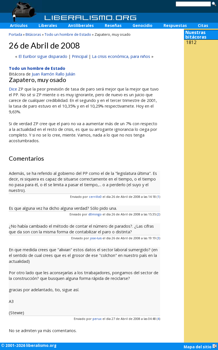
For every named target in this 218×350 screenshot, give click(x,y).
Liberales (48, 25)
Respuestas (175, 25)
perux (97, 319)
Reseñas (113, 25)
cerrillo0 (95, 196)
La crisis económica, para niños (121, 56)
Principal (79, 56)
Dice (13, 89)
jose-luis (96, 238)
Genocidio (142, 25)
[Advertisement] (201, 85)
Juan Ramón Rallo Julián (53, 74)
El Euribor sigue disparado (42, 56)
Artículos (19, 25)
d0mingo (95, 214)
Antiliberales (81, 25)
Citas (203, 25)
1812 (191, 42)
